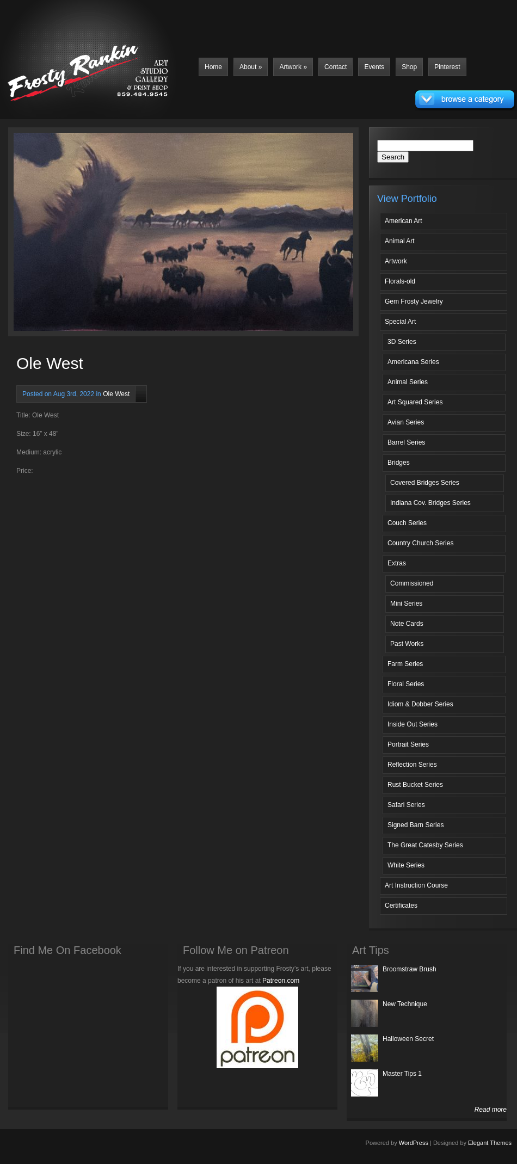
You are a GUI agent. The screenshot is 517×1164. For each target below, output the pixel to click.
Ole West (116, 394)
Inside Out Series (412, 724)
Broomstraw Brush (409, 969)
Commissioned (411, 583)
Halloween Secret (408, 1039)
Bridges (398, 462)
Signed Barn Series (415, 825)
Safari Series (406, 805)
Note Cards (406, 623)
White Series (405, 865)
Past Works (406, 644)
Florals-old (400, 281)
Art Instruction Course (416, 885)
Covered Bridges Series (424, 482)
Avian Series (405, 422)
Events (374, 67)
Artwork (293, 67)
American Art (403, 221)
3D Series (401, 342)
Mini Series (406, 603)
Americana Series (413, 362)
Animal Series (407, 382)
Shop (409, 67)
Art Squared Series (414, 402)
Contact (335, 67)
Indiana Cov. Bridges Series (430, 503)
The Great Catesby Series (425, 845)
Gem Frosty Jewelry (414, 301)
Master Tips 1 (402, 1073)
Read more (491, 1109)
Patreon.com (280, 980)
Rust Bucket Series (415, 785)
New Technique (405, 1004)
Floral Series (405, 684)
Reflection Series (412, 764)
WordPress (413, 1143)
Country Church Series (420, 543)
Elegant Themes (490, 1143)
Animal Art (400, 241)
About (250, 67)
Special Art (400, 321)
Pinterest (447, 67)
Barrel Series (406, 442)
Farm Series (405, 664)
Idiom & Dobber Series (420, 704)
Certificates (401, 905)
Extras (396, 563)
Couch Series (407, 523)
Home (213, 67)
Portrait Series (408, 744)
